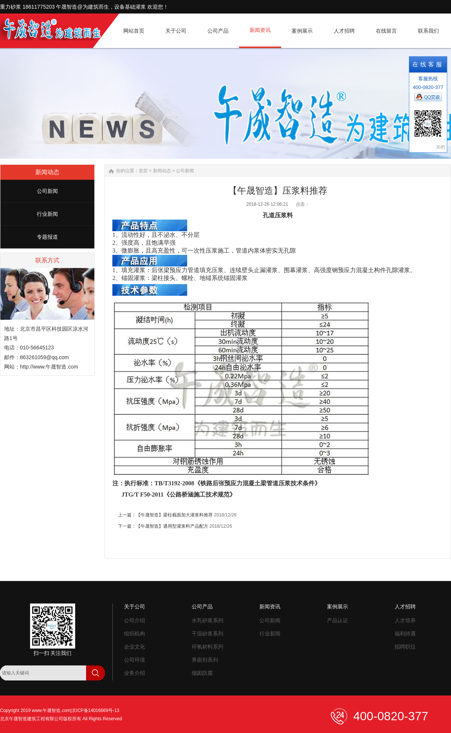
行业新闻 (47, 214)
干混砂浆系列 (207, 634)
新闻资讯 (269, 607)
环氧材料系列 (207, 647)
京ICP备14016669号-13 (96, 710)
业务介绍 (134, 673)
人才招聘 (405, 607)
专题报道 (47, 237)
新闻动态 (162, 170)
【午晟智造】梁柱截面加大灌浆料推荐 (174, 515)
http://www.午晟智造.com (49, 367)
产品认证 (337, 620)
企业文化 (134, 647)
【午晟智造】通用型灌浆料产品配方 (172, 526)
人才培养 (405, 620)
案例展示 (337, 607)
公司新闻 (47, 191)
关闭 (440, 147)
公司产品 (202, 607)
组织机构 (134, 634)
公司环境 (134, 660)
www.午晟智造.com (51, 710)
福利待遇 (405, 634)
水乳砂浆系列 (207, 620)
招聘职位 (405, 647)
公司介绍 (134, 620)
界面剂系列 (205, 660)
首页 (143, 170)
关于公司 (134, 607)
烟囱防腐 (202, 673)
